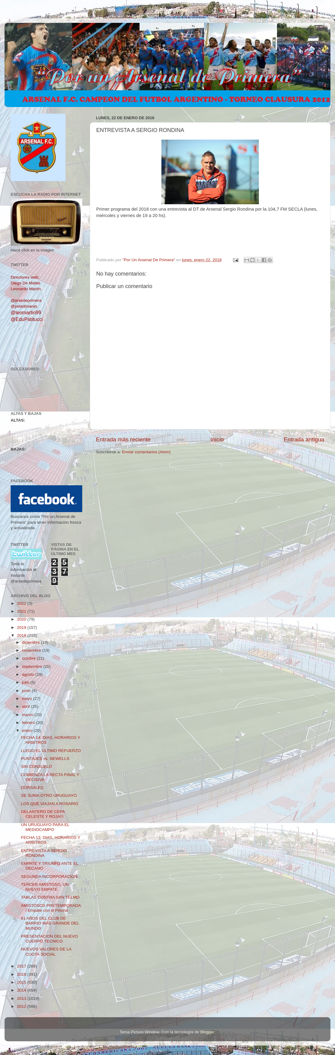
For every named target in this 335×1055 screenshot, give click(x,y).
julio (26, 682)
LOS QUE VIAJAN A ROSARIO (49, 803)
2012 (22, 1006)
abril (26, 706)
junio (27, 690)
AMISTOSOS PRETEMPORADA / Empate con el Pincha (51, 908)
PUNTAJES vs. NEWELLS (45, 758)
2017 (22, 966)
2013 (22, 998)
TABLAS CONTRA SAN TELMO (50, 897)
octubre (29, 658)
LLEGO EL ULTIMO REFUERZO (51, 750)
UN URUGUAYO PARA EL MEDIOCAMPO (45, 827)
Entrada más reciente (123, 439)
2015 (22, 982)
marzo (28, 714)
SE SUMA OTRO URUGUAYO (49, 795)
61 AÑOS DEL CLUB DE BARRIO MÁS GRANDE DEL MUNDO (50, 923)
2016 (22, 974)
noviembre (32, 650)
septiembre (33, 666)
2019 (22, 627)
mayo (27, 698)
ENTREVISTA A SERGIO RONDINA (44, 853)
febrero (29, 722)
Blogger (207, 1032)
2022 (22, 603)
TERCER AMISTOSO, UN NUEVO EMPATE (45, 887)
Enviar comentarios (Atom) (146, 452)
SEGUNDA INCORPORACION (49, 876)
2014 (22, 990)
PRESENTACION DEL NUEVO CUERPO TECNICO (49, 938)
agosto (28, 674)
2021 (22, 611)
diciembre (31, 642)
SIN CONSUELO (36, 766)
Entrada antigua (304, 439)
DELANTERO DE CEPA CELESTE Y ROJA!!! (43, 814)
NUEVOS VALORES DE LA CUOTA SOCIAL (46, 951)
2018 (22, 635)
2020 (22, 619)
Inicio (217, 439)
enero (28, 730)
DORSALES (32, 787)
